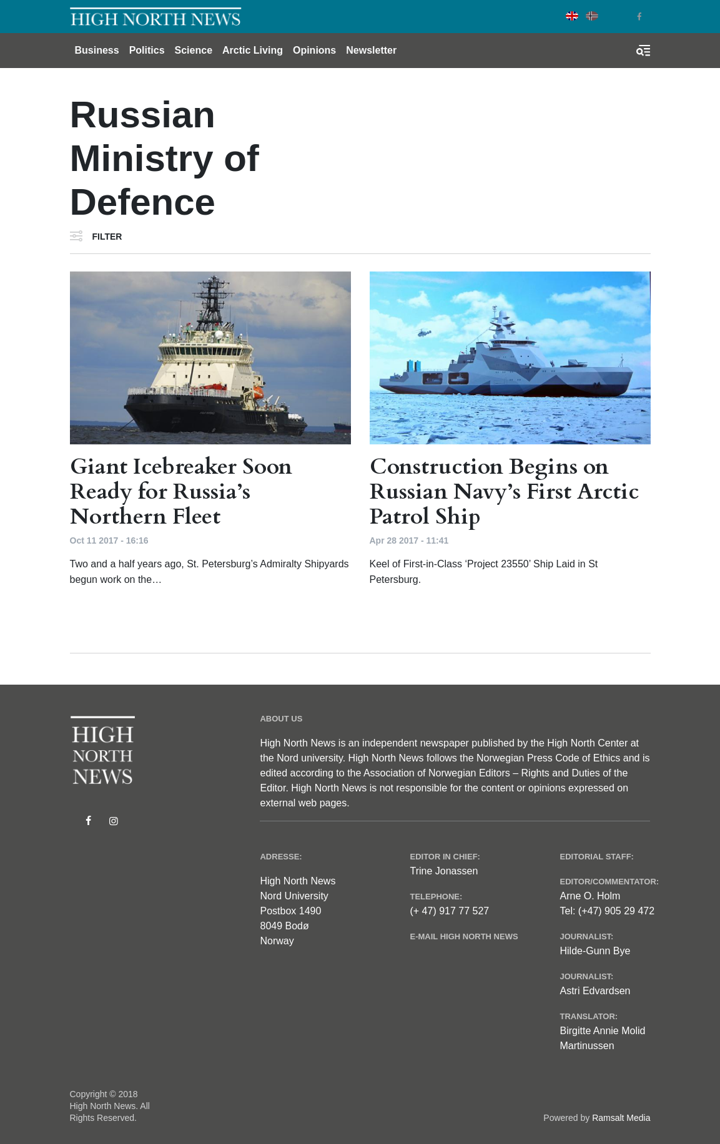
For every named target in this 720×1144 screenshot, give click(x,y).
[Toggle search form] (643, 50)
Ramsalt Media (621, 1118)
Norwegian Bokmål (592, 16)
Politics (147, 50)
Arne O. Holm (590, 896)
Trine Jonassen (444, 871)
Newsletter (371, 50)
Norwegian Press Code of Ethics (548, 758)
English (572, 16)
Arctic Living (252, 50)
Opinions (314, 50)
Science (193, 50)
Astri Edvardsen (595, 990)
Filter (107, 237)
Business (97, 50)
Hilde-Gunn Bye (595, 951)
